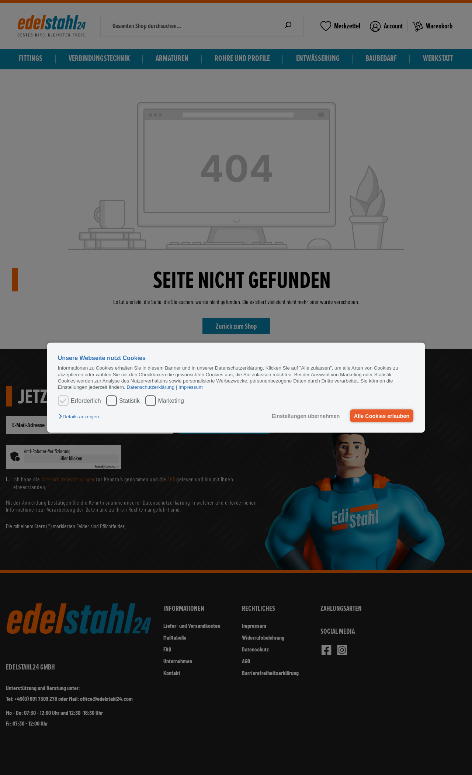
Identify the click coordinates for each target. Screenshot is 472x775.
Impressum (190, 387)
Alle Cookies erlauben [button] (381, 416)
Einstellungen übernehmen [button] (305, 416)
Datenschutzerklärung (151, 387)
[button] (80, 416)
